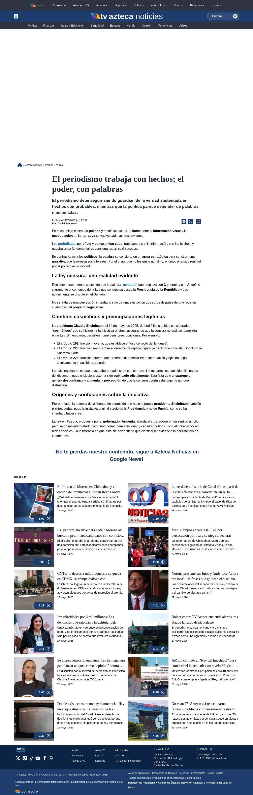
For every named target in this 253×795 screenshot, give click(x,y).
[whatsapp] (51, 759)
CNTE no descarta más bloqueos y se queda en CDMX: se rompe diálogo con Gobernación (89, 576)
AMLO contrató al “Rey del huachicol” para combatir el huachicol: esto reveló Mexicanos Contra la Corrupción (205, 663)
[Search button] (235, 16)
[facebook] (44, 759)
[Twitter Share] (190, 221)
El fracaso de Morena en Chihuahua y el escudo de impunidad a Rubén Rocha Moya (89, 489)
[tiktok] (31, 759)
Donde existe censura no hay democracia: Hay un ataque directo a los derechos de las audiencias (91, 707)
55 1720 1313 (204, 758)
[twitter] (18, 759)
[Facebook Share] (184, 221)
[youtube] (37, 759)
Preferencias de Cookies (164, 773)
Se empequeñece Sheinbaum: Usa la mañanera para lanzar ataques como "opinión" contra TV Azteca (91, 663)
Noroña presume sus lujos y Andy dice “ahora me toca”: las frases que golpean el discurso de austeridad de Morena (205, 576)
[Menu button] (30, 16)
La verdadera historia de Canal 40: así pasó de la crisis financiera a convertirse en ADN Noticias (205, 489)
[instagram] (24, 759)
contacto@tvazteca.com (209, 754)
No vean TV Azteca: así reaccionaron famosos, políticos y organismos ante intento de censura (204, 707)
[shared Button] (198, 221)
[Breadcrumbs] (21, 164)
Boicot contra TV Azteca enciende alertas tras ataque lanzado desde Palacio (205, 619)
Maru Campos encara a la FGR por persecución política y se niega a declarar (201, 533)
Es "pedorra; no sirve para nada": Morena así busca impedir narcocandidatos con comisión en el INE (90, 533)
